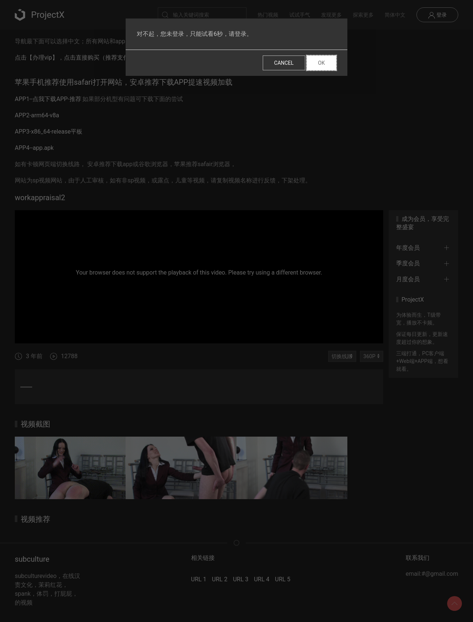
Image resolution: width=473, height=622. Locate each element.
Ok (321, 63)
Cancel (284, 63)
